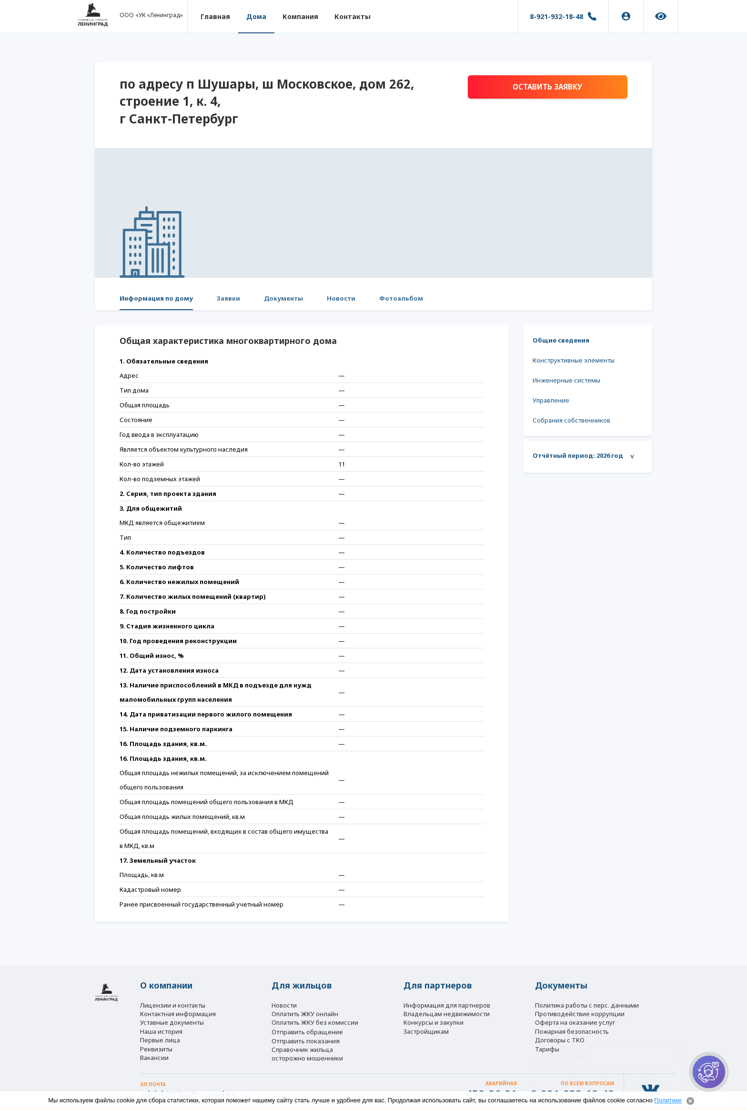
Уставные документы (172, 1012)
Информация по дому (156, 298)
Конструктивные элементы (574, 360)
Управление (551, 400)
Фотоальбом (401, 298)
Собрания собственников (571, 420)
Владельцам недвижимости (447, 1000)
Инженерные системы (566, 380)
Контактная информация (178, 1000)
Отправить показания (306, 1034)
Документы (283, 298)
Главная (226, 16)
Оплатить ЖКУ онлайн (305, 1000)
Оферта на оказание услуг (575, 1012)
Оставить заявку (547, 90)
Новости (341, 298)
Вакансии (154, 1056)
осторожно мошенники (307, 1057)
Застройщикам (426, 1023)
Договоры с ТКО (560, 1034)
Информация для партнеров (447, 989)
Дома (267, 16)
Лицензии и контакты (172, 989)
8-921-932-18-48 (556, 16)
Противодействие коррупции (580, 1000)
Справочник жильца (302, 1045)
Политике (667, 1100)
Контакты (363, 16)
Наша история (161, 1023)
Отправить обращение (307, 1023)
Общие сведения (561, 340)
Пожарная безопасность (572, 1023)
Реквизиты (156, 1045)
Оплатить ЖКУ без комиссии (315, 1012)
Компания (311, 16)
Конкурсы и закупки (434, 1012)
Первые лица (160, 1034)
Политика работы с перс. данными (587, 989)
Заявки (228, 298)
